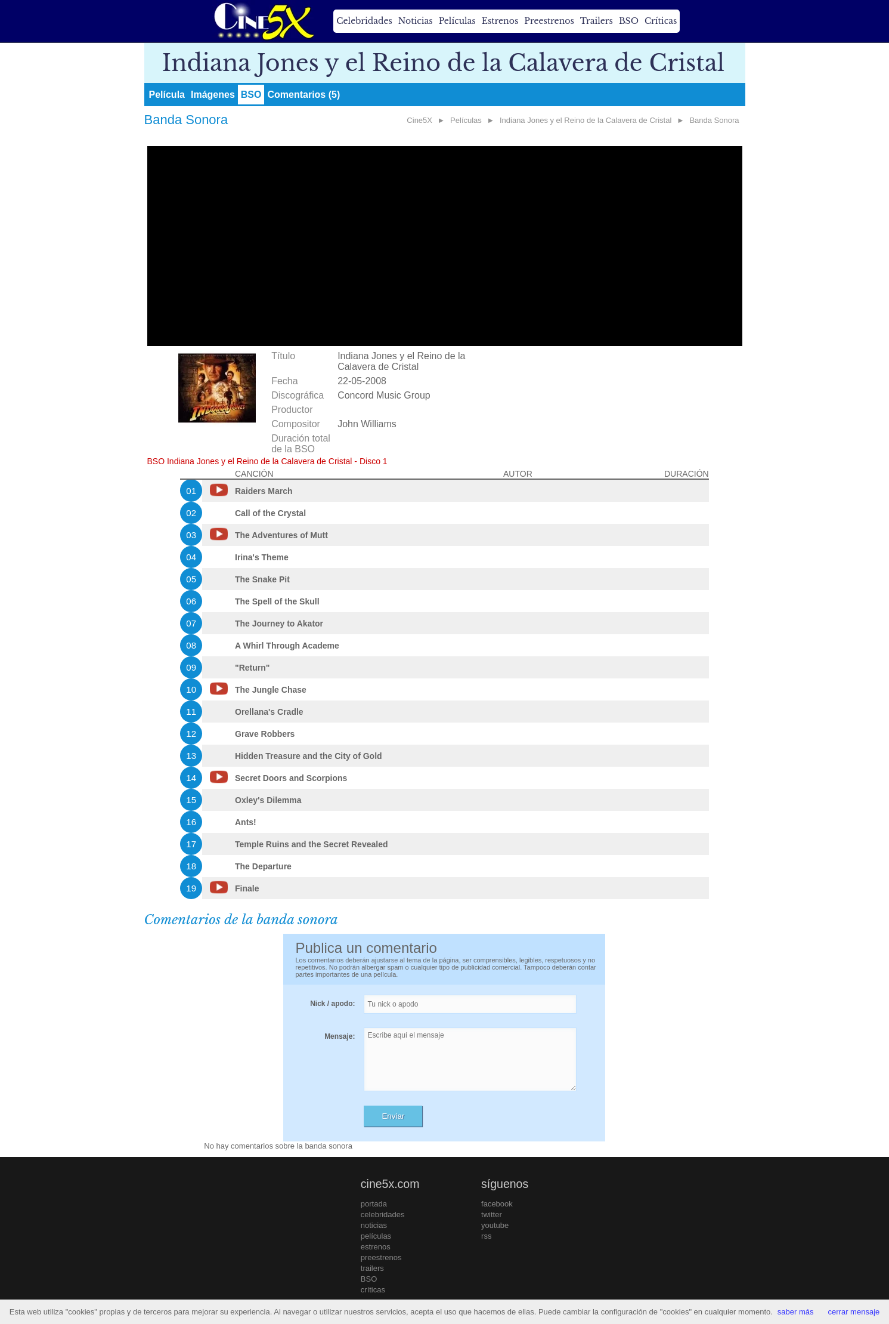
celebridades (383, 1214)
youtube (495, 1225)
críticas (373, 1289)
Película (167, 94)
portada (374, 1203)
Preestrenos (549, 21)
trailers (372, 1268)
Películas (457, 21)
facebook (497, 1203)
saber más (796, 1311)
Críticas (661, 21)
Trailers (596, 21)
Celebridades (364, 21)
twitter (491, 1214)
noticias (374, 1225)
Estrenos (500, 21)
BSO (629, 21)
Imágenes (213, 94)
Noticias (415, 21)
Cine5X (419, 120)
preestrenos (381, 1257)
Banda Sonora (714, 120)
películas (376, 1236)
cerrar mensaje (854, 1311)
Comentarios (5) (303, 94)
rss (486, 1236)
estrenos (376, 1246)
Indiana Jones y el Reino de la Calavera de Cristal (585, 120)
